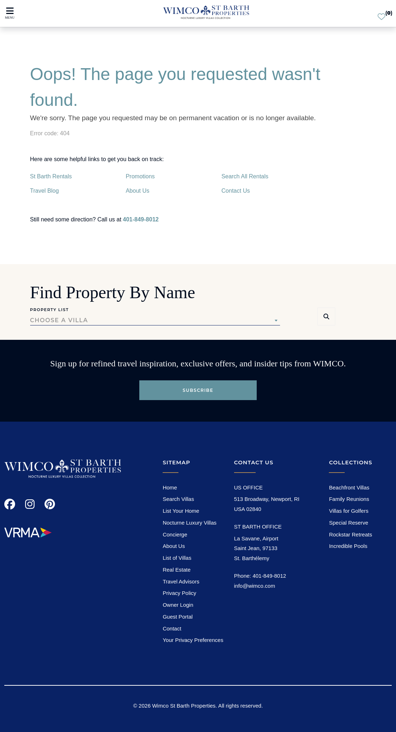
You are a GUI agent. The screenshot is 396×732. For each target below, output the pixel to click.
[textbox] (155, 320)
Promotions (140, 176)
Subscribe (198, 390)
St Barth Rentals (51, 176)
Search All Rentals (245, 176)
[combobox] (155, 320)
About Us (137, 191)
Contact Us (236, 191)
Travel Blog (44, 191)
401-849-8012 (141, 219)
